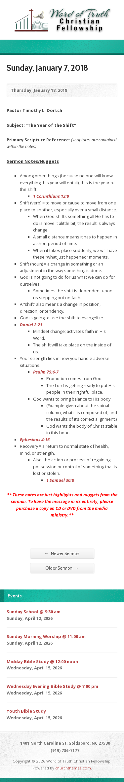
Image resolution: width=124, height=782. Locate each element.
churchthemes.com (73, 767)
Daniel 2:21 (31, 325)
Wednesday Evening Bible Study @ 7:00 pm (52, 686)
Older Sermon (62, 568)
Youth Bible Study (26, 711)
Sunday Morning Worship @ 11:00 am (46, 636)
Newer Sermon (62, 553)
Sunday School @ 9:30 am (34, 612)
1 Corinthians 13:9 (51, 196)
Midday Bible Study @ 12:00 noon (42, 661)
